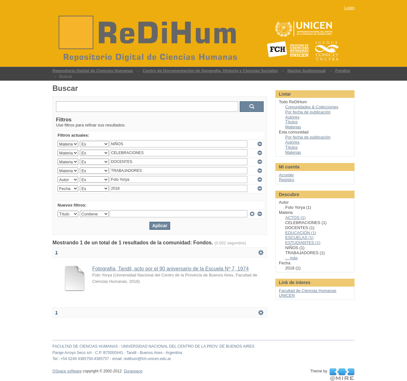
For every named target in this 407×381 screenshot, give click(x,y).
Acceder (286, 175)
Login (349, 7)
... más (291, 257)
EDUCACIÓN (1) (300, 232)
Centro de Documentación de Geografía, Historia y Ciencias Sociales (210, 70)
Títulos (291, 121)
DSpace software (67, 371)
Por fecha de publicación (307, 112)
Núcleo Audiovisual (306, 70)
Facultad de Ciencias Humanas (307, 290)
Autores (292, 117)
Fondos (342, 70)
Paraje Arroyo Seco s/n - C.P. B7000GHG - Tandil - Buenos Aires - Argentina (117, 352)
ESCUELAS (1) (299, 237)
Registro (286, 179)
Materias (293, 127)
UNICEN (287, 295)
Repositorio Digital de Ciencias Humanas (92, 70)
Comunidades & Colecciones (311, 107)
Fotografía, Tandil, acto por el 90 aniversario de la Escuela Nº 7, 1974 (170, 268)
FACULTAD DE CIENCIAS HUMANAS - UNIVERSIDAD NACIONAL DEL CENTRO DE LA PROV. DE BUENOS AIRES (153, 346)
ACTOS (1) (295, 217)
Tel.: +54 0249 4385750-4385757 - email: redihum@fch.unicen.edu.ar (111, 359)
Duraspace (133, 371)
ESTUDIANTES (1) (303, 242)
